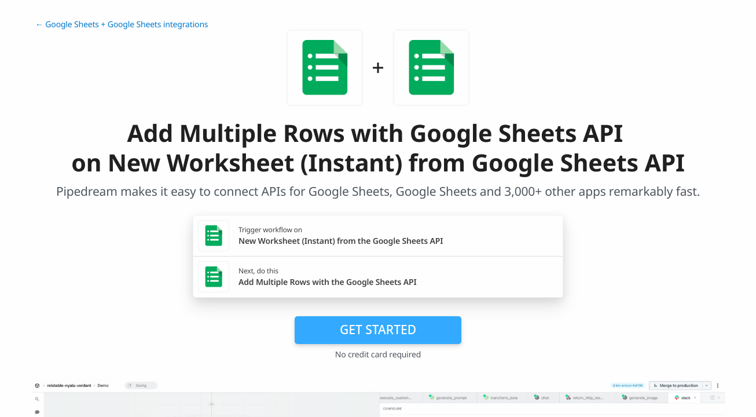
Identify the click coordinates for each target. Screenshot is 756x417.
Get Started (378, 329)
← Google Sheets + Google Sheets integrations (121, 24)
